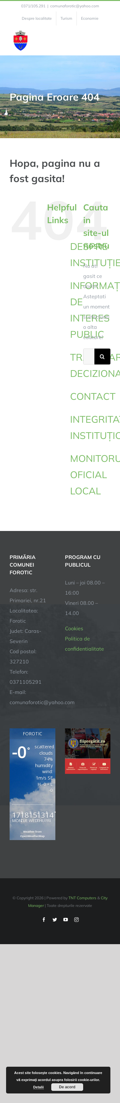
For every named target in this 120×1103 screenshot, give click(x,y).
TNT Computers (82, 897)
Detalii (38, 1087)
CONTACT (93, 396)
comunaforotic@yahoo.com (74, 6)
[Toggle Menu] (106, 40)
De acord (67, 1087)
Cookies (74, 628)
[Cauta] (102, 356)
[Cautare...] (88, 356)
